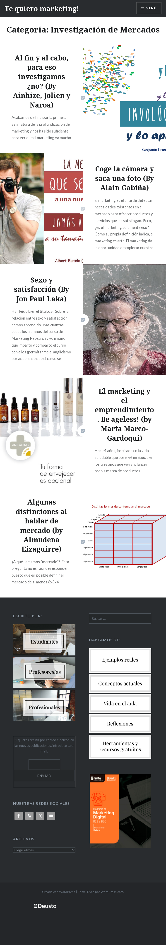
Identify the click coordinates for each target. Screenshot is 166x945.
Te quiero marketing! (42, 8)
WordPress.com (112, 892)
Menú (151, 8)
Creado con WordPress (58, 892)
